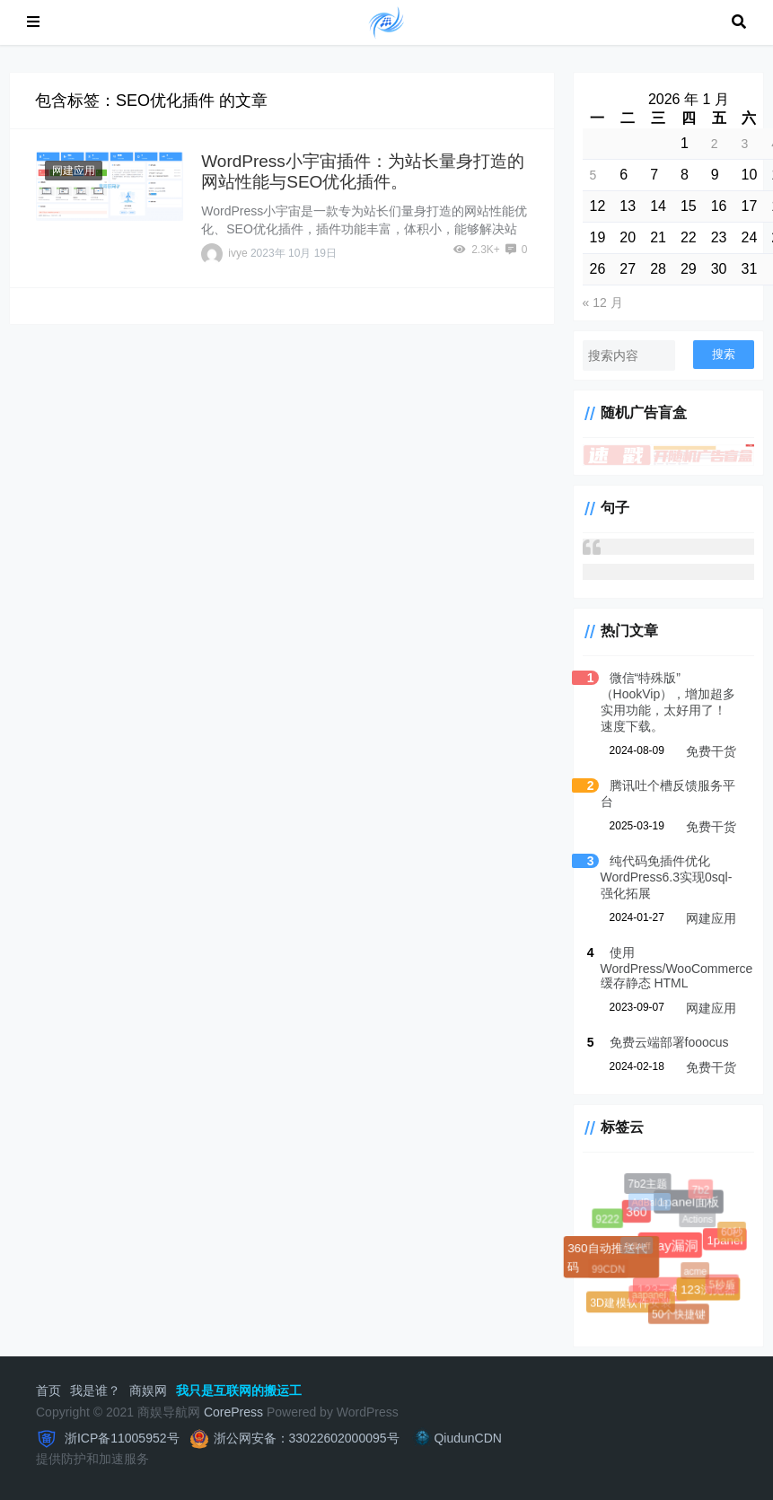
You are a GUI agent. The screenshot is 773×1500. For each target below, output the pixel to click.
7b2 (701, 1190)
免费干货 (711, 751)
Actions (699, 1220)
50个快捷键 (679, 1315)
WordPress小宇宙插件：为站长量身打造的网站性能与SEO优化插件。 (362, 171)
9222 (607, 1220)
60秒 (732, 1232)
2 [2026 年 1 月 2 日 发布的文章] (714, 143)
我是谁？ (95, 1390)
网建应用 (73, 170)
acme (697, 1273)
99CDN (609, 1270)
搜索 (723, 354)
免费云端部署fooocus (669, 1042)
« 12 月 (603, 302)
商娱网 (148, 1390)
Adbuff (639, 1248)
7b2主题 (648, 1184)
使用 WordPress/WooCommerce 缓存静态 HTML (677, 967)
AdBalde (651, 1203)
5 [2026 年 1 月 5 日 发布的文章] (593, 175)
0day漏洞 (668, 1243)
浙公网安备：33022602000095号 (307, 1438)
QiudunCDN (456, 1438)
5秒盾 (722, 1285)
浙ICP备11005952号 (120, 1438)
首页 (48, 1390)
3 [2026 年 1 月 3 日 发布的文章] (745, 143)
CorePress (233, 1412)
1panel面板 (687, 1201)
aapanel (651, 1296)
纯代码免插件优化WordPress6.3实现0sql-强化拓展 (667, 877)
